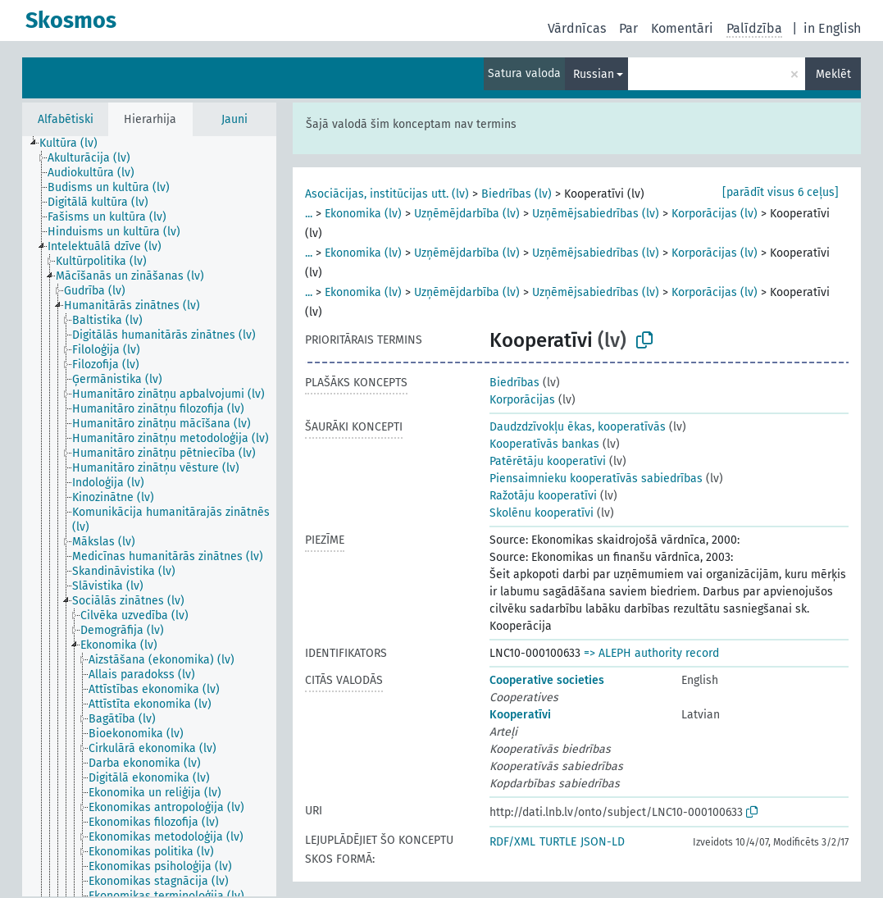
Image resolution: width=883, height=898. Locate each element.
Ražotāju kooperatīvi (543, 496)
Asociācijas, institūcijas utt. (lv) (387, 194)
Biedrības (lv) (516, 194)
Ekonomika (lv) (363, 214)
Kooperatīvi (520, 715)
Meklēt (833, 74)
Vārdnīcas (577, 28)
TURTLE (557, 842)
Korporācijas (522, 400)
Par (628, 28)
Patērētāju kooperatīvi (547, 461)
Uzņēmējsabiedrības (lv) (595, 214)
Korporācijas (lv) (714, 214)
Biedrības (514, 383)
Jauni (234, 119)
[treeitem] (75, 143)
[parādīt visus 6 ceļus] (780, 192)
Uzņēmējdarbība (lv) (467, 214)
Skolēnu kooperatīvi (541, 513)
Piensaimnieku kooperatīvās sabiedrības (596, 478)
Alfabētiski (65, 119)
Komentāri (682, 28)
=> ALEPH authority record (651, 653)
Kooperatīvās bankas (544, 444)
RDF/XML (512, 842)
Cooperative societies (546, 680)
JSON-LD (602, 842)
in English (832, 28)
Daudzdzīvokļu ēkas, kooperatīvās (577, 427)
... (308, 214)
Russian (593, 74)
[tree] (149, 516)
